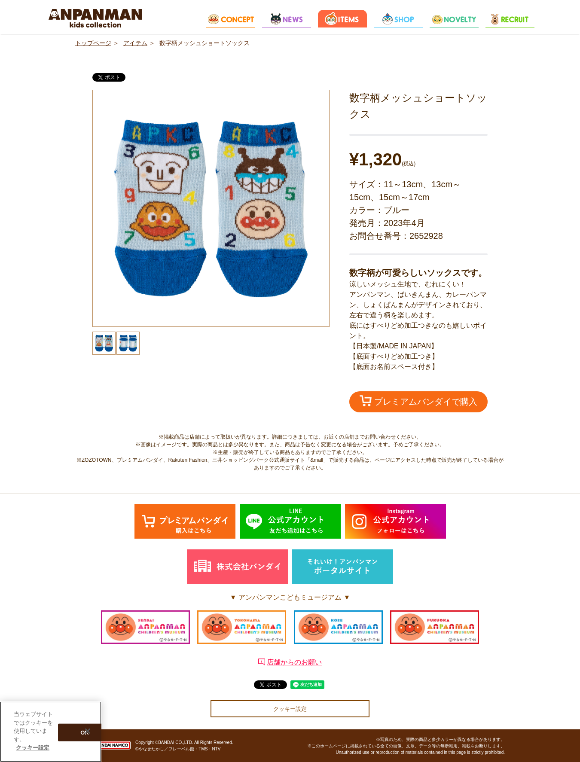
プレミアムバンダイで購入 (418, 400)
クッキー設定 (290, 709)
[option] (211, 208)
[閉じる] (87, 731)
